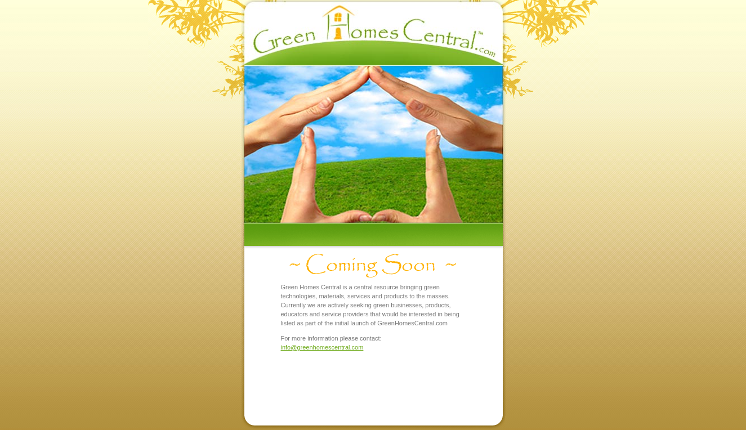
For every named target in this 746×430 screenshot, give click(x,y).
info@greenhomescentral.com (322, 347)
